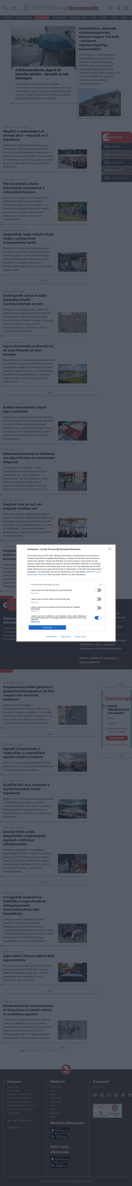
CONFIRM (47, 628)
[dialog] (66, 593)
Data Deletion (51, 637)
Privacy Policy (80, 637)
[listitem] (66, 584)
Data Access (66, 637)
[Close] (110, 549)
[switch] (98, 590)
